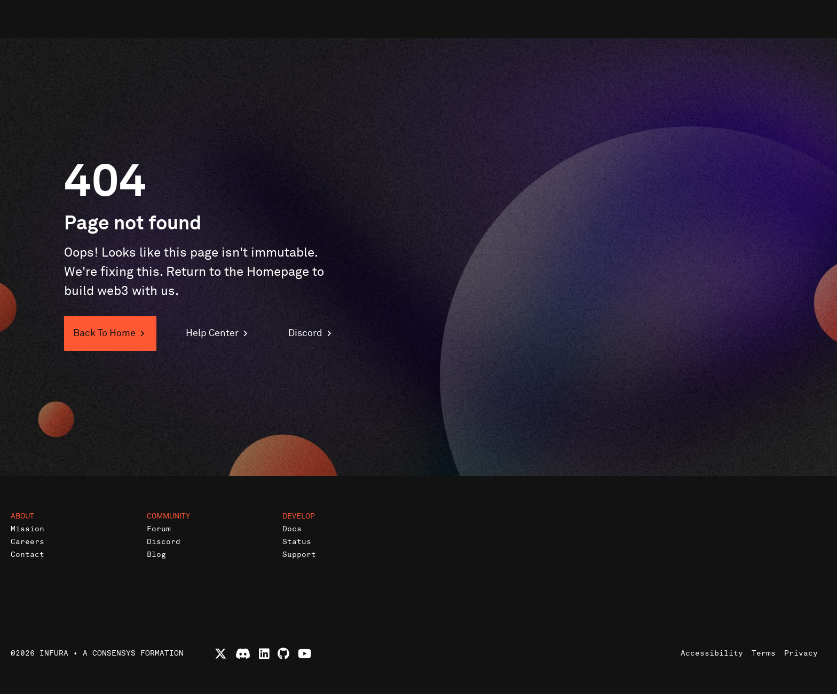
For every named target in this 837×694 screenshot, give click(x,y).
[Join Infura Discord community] (242, 654)
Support (299, 554)
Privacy (801, 653)
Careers (27, 541)
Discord (163, 541)
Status (296, 541)
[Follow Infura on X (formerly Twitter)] (221, 654)
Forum (159, 528)
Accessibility (712, 653)
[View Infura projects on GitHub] (283, 654)
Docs (292, 528)
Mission (27, 528)
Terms (764, 653)
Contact (27, 554)
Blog (156, 554)
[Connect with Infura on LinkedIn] (264, 654)
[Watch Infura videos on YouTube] (304, 654)
